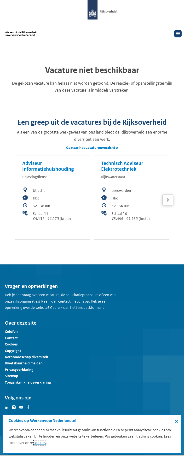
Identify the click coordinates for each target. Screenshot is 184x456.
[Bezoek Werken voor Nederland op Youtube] (21, 406)
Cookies (11, 344)
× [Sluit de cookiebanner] (176, 421)
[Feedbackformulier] (91, 307)
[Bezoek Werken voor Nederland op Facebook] (28, 406)
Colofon (11, 331)
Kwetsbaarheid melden (24, 363)
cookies (40, 442)
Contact (11, 338)
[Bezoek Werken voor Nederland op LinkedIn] (6, 406)
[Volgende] (167, 200)
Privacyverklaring (19, 369)
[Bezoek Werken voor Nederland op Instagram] (13, 406)
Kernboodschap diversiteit (26, 357)
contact (64, 301)
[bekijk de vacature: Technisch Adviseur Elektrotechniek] (131, 198)
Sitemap (11, 376)
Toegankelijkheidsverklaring (28, 382)
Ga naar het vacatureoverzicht (90, 147)
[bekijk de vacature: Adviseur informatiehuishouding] (52, 198)
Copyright (13, 350)
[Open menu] (178, 33)
